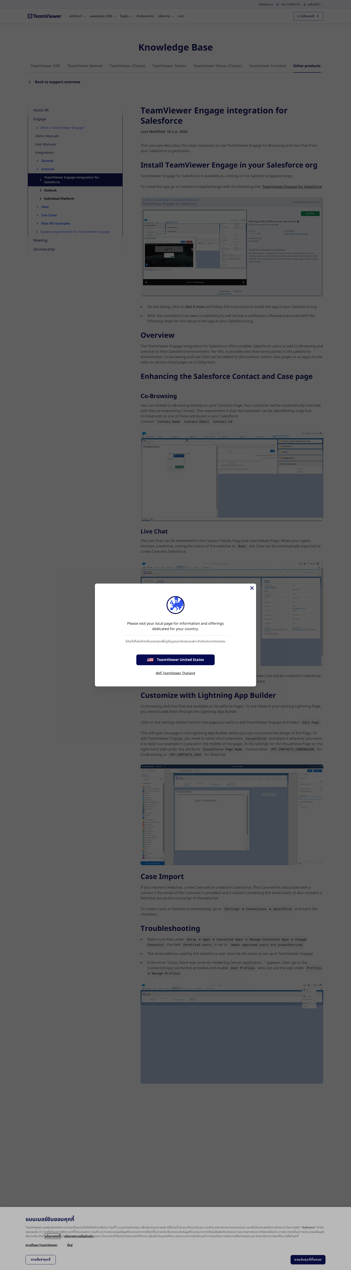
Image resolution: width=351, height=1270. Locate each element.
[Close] (251, 588)
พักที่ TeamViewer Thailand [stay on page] (175, 673)
